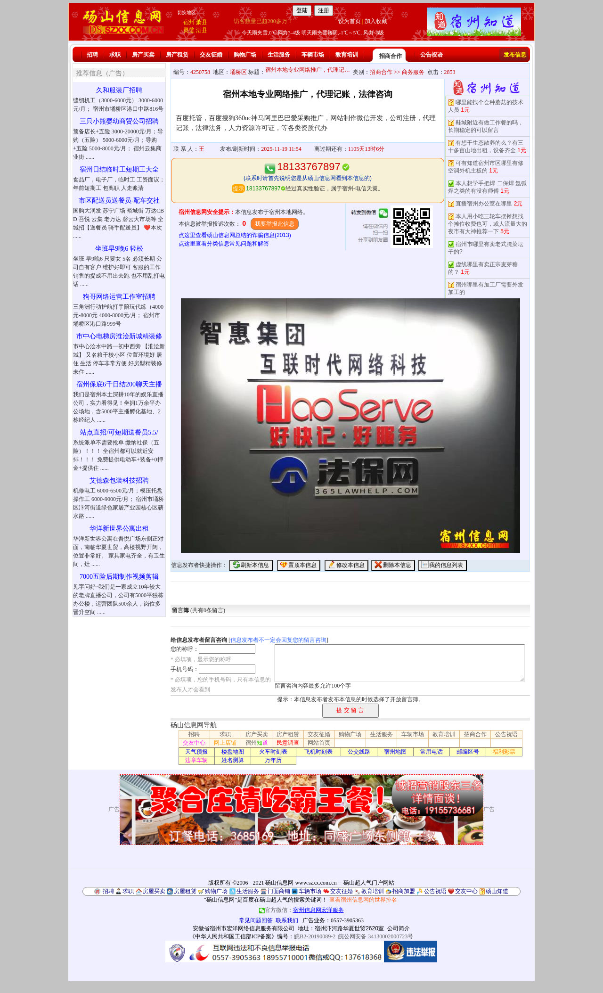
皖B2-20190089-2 (314, 936)
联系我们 (287, 920)
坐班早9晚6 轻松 (119, 248)
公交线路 (359, 751)
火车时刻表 (273, 751)
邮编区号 (467, 751)
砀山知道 (497, 891)
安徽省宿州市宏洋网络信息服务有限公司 (243, 928)
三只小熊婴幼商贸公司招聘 (119, 121)
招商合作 (390, 56)
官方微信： (301, 910)
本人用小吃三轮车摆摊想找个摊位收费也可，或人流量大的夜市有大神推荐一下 (487, 224)
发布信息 (515, 54)
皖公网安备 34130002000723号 (375, 936)
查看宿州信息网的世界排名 (363, 899)
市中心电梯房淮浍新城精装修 (119, 336)
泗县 (201, 30)
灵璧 (189, 30)
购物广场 (245, 54)
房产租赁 (177, 54)
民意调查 (288, 742)
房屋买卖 (154, 891)
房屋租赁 (185, 891)
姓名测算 (232, 760)
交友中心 (194, 742)
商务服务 (413, 72)
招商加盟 (403, 891)
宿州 (189, 22)
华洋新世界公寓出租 (119, 528)
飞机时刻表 (318, 751)
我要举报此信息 (274, 224)
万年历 (273, 760)
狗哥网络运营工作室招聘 (119, 296)
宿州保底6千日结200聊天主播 (119, 384)
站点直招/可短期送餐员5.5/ (119, 432)
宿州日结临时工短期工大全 (119, 169)
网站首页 (319, 742)
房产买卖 (143, 54)
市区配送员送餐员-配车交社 (119, 200)
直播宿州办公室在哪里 (484, 203)
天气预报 (196, 751)
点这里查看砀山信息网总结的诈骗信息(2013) (235, 235)
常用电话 (431, 751)
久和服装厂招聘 (119, 90)
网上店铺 (225, 742)
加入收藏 (376, 21)
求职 (115, 54)
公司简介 (398, 928)
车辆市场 (313, 54)
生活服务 (279, 54)
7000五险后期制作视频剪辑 (119, 576)
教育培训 (346, 54)
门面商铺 (279, 891)
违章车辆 (196, 760)
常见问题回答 (256, 920)
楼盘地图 (232, 751)
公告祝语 (431, 54)
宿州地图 (395, 751)
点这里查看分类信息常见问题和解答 (224, 243)
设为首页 (349, 21)
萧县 (201, 22)
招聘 (92, 54)
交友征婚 (211, 54)
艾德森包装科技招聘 (119, 480)
